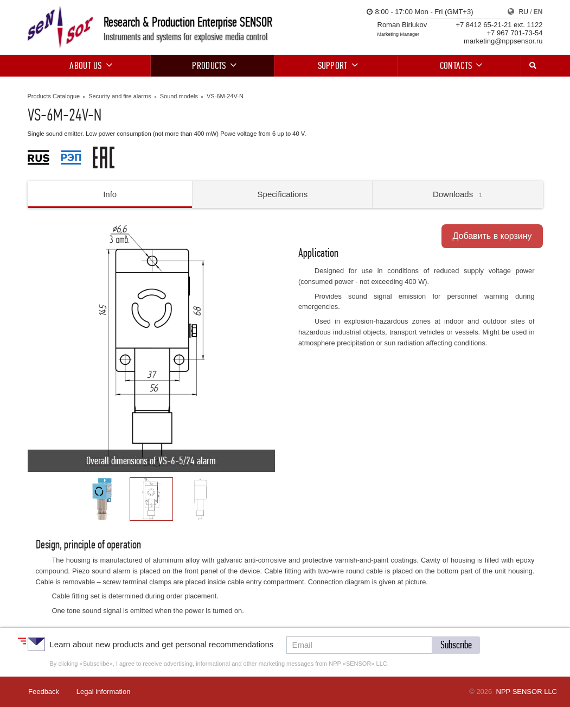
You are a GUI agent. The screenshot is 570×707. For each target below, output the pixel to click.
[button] (37, 348)
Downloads (458, 194)
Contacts (459, 66)
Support (336, 66)
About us (88, 66)
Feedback (43, 691)
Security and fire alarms (119, 96)
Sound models (179, 96)
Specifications (283, 194)
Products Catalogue (54, 96)
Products (212, 66)
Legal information (103, 691)
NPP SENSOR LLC (526, 691)
